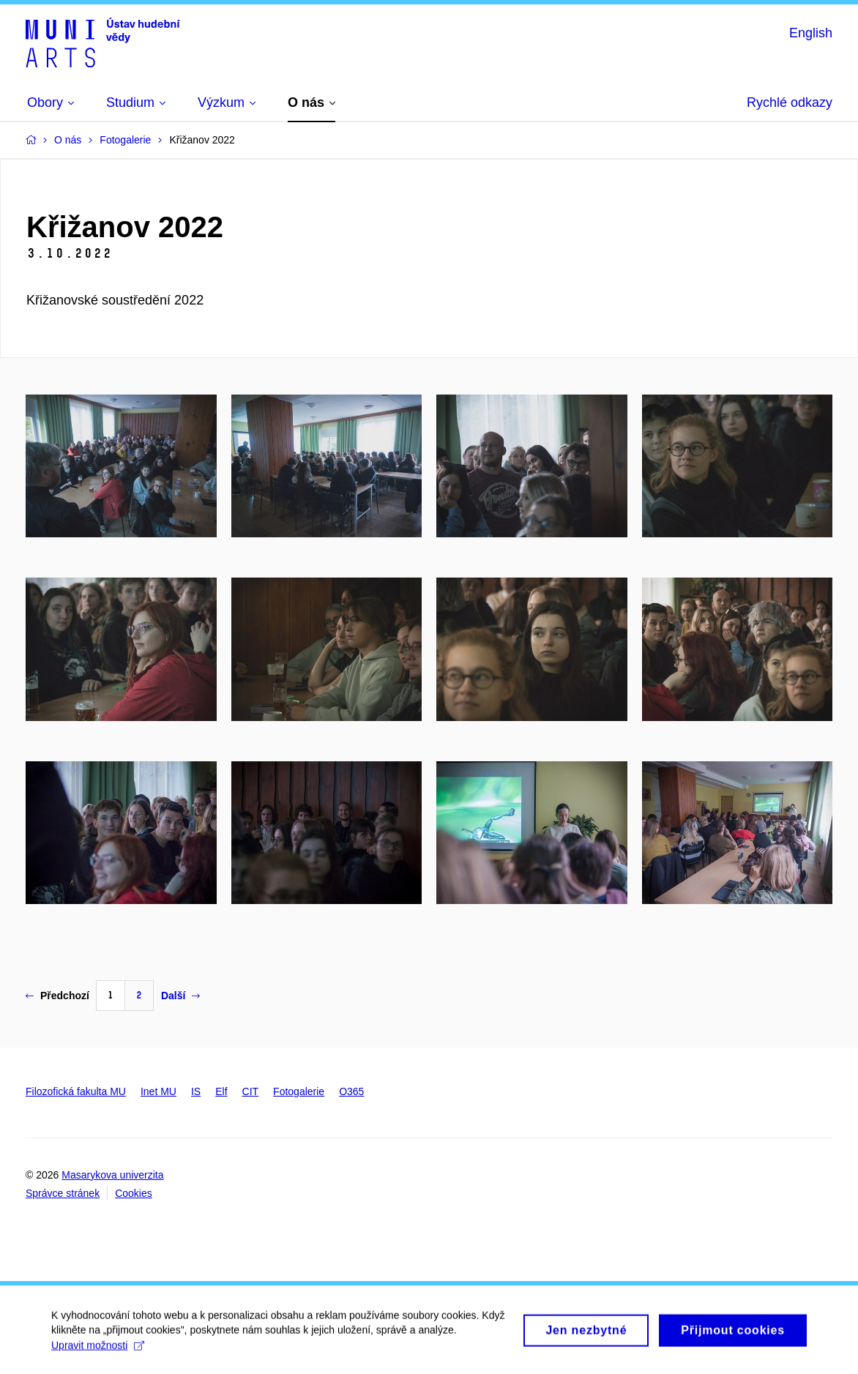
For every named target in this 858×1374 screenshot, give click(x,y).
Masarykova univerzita (112, 1175)
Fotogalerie (298, 1091)
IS (196, 1091)
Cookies (133, 1193)
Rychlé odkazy (789, 102)
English (810, 33)
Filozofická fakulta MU (76, 1091)
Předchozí (57, 995)
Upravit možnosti (97, 1350)
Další (180, 995)
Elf (221, 1091)
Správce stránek (63, 1193)
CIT (250, 1091)
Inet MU (158, 1091)
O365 (351, 1091)
